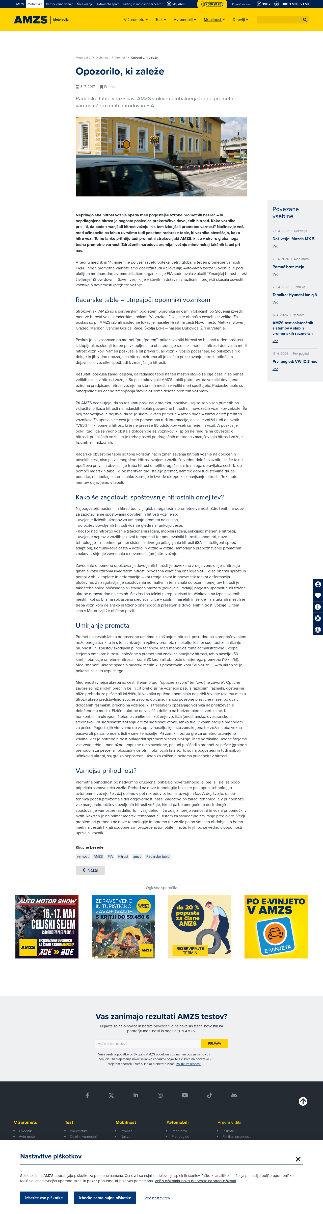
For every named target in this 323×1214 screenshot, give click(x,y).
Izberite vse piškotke (44, 1198)
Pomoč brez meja (288, 267)
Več (275, 246)
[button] (305, 19)
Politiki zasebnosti (188, 1063)
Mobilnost (104, 57)
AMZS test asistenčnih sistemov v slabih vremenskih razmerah (293, 328)
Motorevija (85, 57)
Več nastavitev (157, 1198)
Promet (122, 57)
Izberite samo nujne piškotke (105, 1198)
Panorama (179, 1130)
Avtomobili (178, 1122)
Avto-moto (27, 1136)
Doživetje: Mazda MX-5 (294, 239)
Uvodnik (25, 1130)
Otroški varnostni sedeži (83, 1139)
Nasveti (126, 1136)
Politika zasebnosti (237, 1136)
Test (69, 1122)
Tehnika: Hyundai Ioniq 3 (295, 295)
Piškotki (228, 1130)
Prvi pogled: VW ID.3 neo (295, 361)
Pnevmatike (79, 1130)
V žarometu (25, 1122)
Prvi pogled (180, 1136)
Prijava (214, 1043)
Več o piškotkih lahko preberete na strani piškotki (195, 1180)
